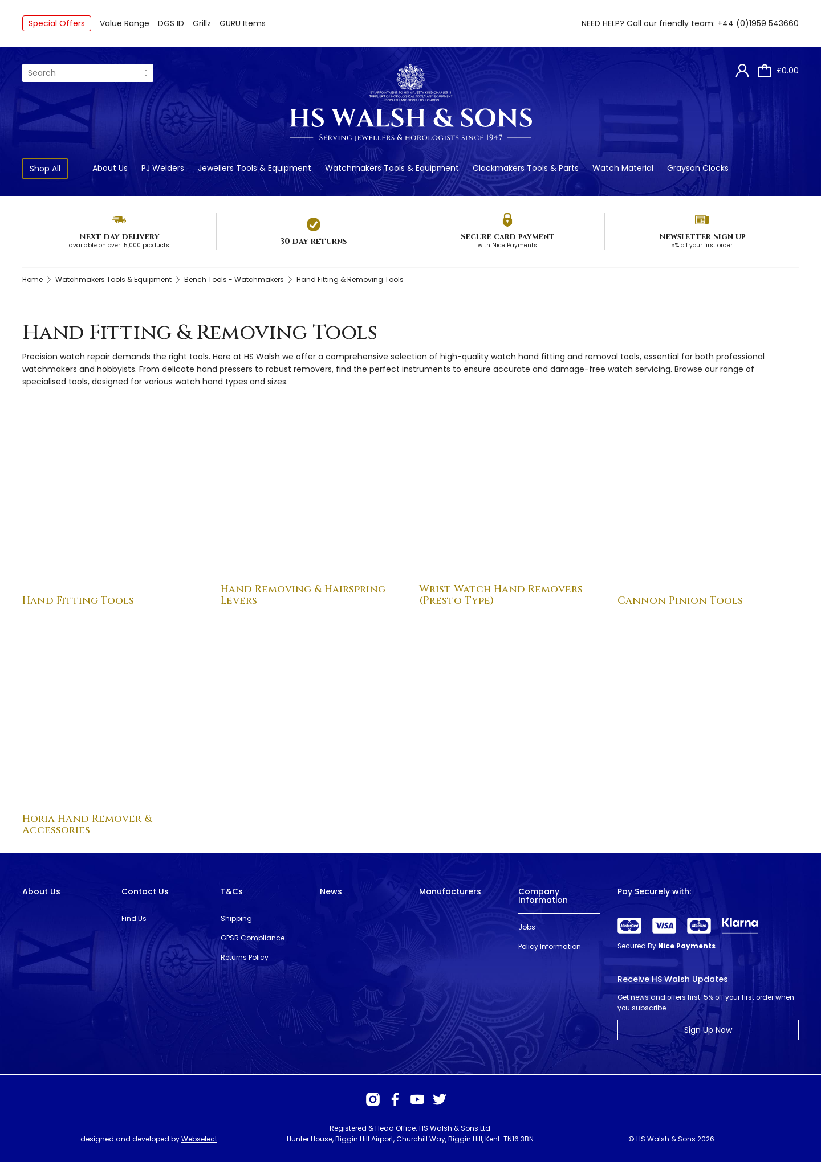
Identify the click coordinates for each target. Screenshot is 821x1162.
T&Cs (232, 891)
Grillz (202, 23)
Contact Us (145, 891)
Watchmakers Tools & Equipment (392, 168)
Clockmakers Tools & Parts (526, 168)
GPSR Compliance (252, 938)
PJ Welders (162, 168)
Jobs (526, 927)
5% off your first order (702, 245)
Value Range (124, 23)
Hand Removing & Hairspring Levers (303, 595)
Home (32, 279)
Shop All (45, 168)
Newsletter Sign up (702, 236)
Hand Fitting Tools (78, 601)
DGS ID (171, 23)
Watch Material (622, 168)
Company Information (543, 896)
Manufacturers (450, 891)
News (331, 891)
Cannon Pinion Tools (680, 601)
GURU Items (243, 23)
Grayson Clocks (698, 168)
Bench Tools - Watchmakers (234, 279)
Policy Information (549, 946)
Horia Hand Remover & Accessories (87, 824)
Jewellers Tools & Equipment (254, 168)
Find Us (134, 918)
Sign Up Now (708, 1030)
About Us (110, 168)
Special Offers (57, 23)
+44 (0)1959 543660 (758, 23)
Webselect (199, 1139)
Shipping (236, 918)
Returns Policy (245, 957)
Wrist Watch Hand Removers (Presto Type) (501, 595)
